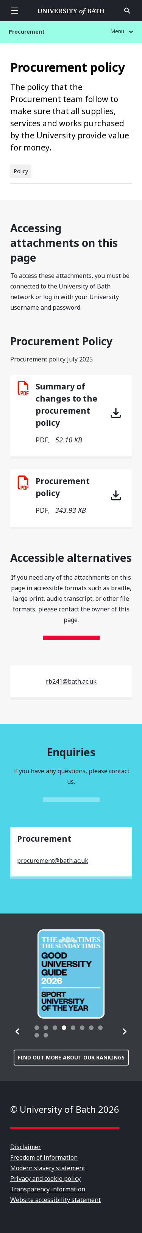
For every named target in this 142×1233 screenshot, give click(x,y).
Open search (127, 11)
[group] (71, 974)
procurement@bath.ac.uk (52, 860)
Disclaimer (25, 1147)
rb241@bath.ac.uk (71, 681)
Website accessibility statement (55, 1200)
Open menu (15, 11)
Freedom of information (44, 1157)
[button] (17, 1031)
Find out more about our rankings (71, 1057)
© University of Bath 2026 (64, 1109)
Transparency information (47, 1189)
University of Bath (71, 10)
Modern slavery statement (47, 1168)
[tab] (36, 1027)
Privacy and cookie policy (45, 1178)
